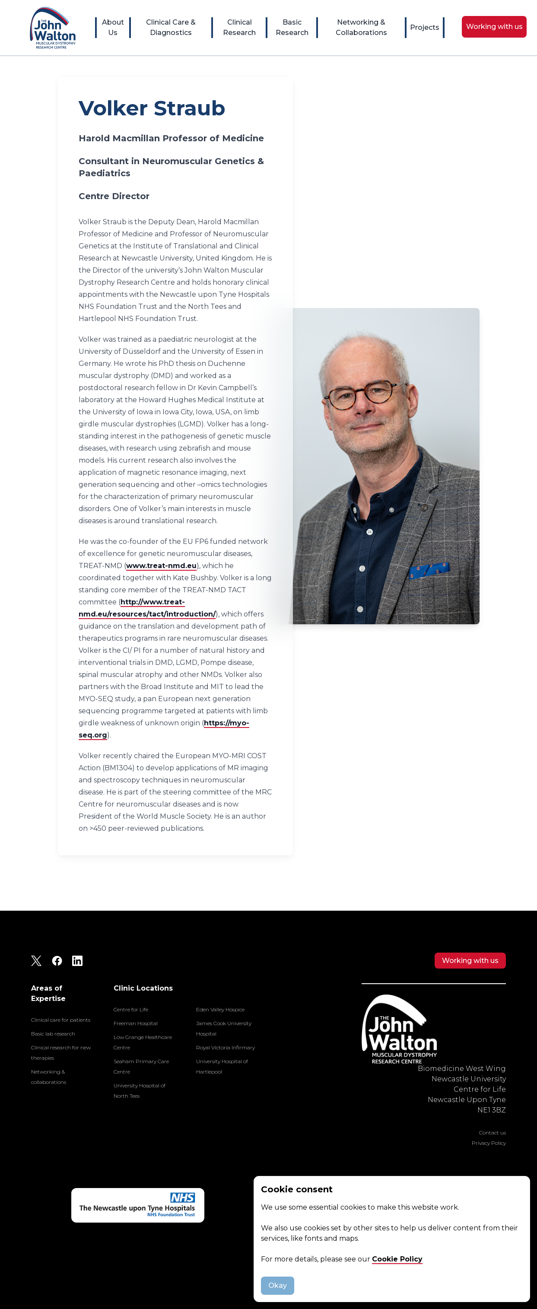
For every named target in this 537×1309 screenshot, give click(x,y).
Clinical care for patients (60, 1020)
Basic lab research (53, 1033)
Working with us (470, 960)
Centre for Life (131, 1009)
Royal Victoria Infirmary (225, 1047)
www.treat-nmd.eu (161, 566)
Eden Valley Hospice (220, 1009)
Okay (277, 1285)
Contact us (492, 1132)
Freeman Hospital (136, 1023)
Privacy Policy (489, 1143)
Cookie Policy (397, 1259)
